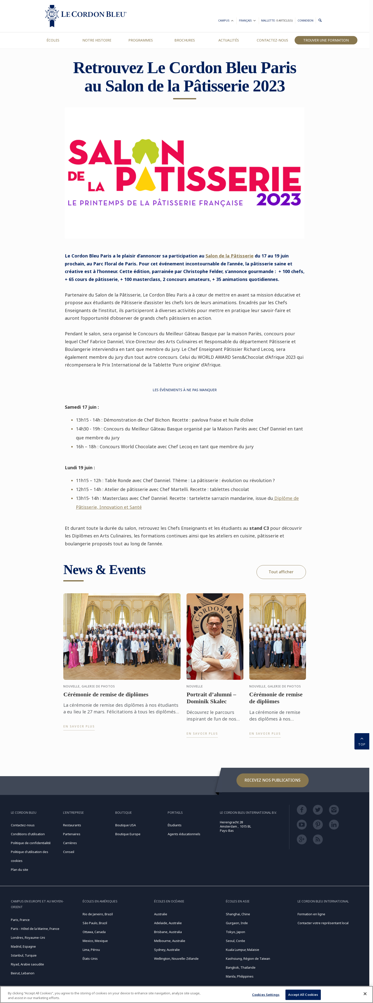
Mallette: (277, 20)
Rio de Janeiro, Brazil (98, 914)
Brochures (184, 40)
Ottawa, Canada (94, 932)
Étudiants (175, 825)
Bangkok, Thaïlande (241, 967)
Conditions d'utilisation (28, 834)
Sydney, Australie (167, 949)
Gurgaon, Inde (237, 923)
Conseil (68, 852)
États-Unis (90, 958)
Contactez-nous (272, 40)
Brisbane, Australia (168, 932)
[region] (186, 994)
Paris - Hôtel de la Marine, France (35, 928)
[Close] (365, 993)
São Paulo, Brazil (95, 923)
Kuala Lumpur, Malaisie (242, 949)
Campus (226, 21)
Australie (160, 914)
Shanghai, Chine (238, 914)
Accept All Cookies (303, 994)
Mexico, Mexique (95, 941)
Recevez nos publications (273, 780)
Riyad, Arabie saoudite (27, 964)
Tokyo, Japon (235, 932)
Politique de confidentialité (31, 843)
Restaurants (72, 825)
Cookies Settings (266, 994)
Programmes (140, 40)
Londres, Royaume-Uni (28, 937)
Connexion (305, 20)
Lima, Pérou (91, 949)
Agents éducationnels (184, 834)
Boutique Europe (127, 834)
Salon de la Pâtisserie (230, 256)
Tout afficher (281, 572)
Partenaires (71, 834)
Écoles (53, 40)
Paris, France (20, 920)
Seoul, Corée (235, 941)
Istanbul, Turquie (24, 955)
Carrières (70, 843)
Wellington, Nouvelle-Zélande (176, 958)
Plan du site (19, 869)
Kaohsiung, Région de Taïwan (248, 958)
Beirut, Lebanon (22, 973)
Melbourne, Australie (169, 941)
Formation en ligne (311, 914)
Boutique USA (125, 825)
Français (247, 21)
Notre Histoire (96, 40)
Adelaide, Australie (168, 923)
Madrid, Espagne (23, 946)
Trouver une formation (326, 40)
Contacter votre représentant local (323, 923)
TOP (362, 741)
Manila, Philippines (240, 976)
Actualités (228, 40)
